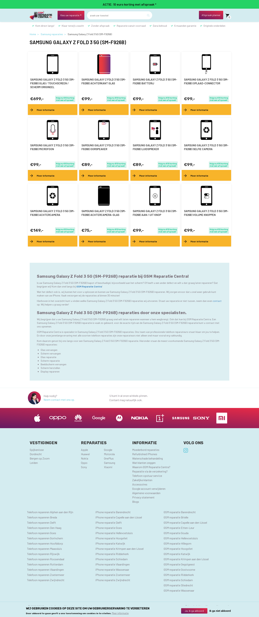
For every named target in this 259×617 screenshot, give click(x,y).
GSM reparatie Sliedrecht (178, 585)
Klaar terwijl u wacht (73, 25)
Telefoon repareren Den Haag (44, 527)
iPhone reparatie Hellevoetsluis (114, 533)
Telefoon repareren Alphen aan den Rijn (50, 512)
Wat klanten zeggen (144, 462)
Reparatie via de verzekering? (150, 471)
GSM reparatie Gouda (176, 533)
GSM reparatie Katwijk (177, 554)
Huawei (85, 454)
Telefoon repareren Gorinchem (45, 538)
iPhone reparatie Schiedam (111, 559)
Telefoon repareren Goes (41, 533)
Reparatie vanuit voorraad (131, 25)
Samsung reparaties (52, 34)
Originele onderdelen (214, 25)
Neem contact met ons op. (59, 399)
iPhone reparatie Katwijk (110, 543)
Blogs (135, 501)
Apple (84, 449)
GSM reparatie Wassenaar (179, 590)
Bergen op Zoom (40, 458)
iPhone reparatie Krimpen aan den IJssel (119, 548)
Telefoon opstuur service (147, 475)
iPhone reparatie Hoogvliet (111, 538)
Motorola (109, 454)
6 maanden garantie (185, 25)
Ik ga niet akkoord (220, 610)
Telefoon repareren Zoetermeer (45, 574)
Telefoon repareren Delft (41, 522)
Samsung (109, 462)
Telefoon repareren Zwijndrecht (45, 580)
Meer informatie (120, 613)
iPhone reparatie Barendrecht (113, 512)
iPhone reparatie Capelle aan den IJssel (118, 517)
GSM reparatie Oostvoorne (179, 569)
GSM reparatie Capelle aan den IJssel (185, 522)
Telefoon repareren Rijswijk (43, 554)
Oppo (84, 462)
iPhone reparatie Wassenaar (112, 569)
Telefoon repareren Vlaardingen (45, 569)
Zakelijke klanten (142, 480)
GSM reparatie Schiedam (178, 580)
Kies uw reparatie (69, 15)
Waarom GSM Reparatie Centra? (151, 467)
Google (108, 449)
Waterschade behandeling (147, 458)
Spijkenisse (37, 449)
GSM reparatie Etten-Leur (179, 527)
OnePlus (109, 458)
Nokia (84, 458)
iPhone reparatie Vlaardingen (112, 564)
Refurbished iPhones (144, 454)
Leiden (34, 462)
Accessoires (139, 484)
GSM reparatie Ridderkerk (179, 574)
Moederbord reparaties (145, 449)
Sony (84, 467)
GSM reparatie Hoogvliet (178, 548)
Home (33, 34)
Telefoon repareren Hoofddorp (45, 543)
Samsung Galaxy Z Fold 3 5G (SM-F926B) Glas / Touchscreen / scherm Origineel (52, 83)
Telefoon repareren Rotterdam (45, 564)
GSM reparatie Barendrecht (180, 512)
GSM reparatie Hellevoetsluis (181, 538)
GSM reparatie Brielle (176, 517)
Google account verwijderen (148, 488)
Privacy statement (143, 497)
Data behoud (160, 25)
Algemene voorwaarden (146, 493)
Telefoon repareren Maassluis (44, 548)
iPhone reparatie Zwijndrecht (112, 580)
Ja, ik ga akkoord (194, 610)
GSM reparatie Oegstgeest (179, 564)
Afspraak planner (211, 15)
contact (217, 300)
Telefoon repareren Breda (42, 517)
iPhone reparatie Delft (108, 522)
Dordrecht (36, 454)
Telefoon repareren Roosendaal (45, 559)
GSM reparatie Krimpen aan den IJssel (186, 559)
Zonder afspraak (100, 25)
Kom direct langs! (44, 25)
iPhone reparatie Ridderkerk (112, 554)
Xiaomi (108, 467)
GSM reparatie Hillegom (177, 543)
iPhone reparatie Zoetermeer (112, 574)
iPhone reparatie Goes (108, 527)
